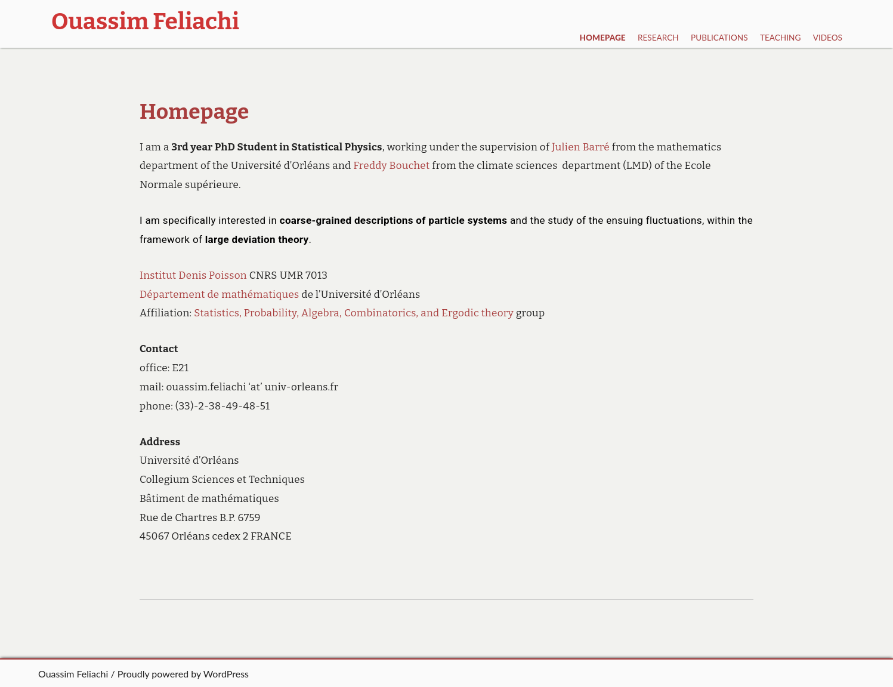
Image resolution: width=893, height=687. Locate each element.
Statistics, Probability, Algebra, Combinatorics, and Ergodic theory (354, 313)
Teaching (780, 37)
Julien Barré (581, 147)
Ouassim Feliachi (73, 673)
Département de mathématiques (219, 294)
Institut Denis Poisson (193, 275)
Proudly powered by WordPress (183, 673)
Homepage (603, 37)
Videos (827, 37)
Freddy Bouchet (391, 165)
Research (658, 37)
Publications (719, 37)
